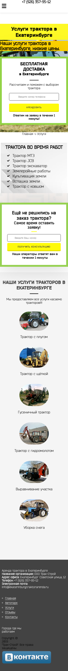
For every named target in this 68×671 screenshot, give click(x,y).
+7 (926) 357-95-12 (36, 2)
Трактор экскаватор (30, 166)
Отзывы (10, 612)
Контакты (11, 616)
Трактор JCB (23, 161)
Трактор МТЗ (23, 155)
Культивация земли (29, 176)
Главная (10, 598)
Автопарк (11, 602)
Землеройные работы (31, 171)
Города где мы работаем (11, 630)
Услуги (9, 607)
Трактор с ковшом (28, 186)
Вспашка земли (26, 181)
